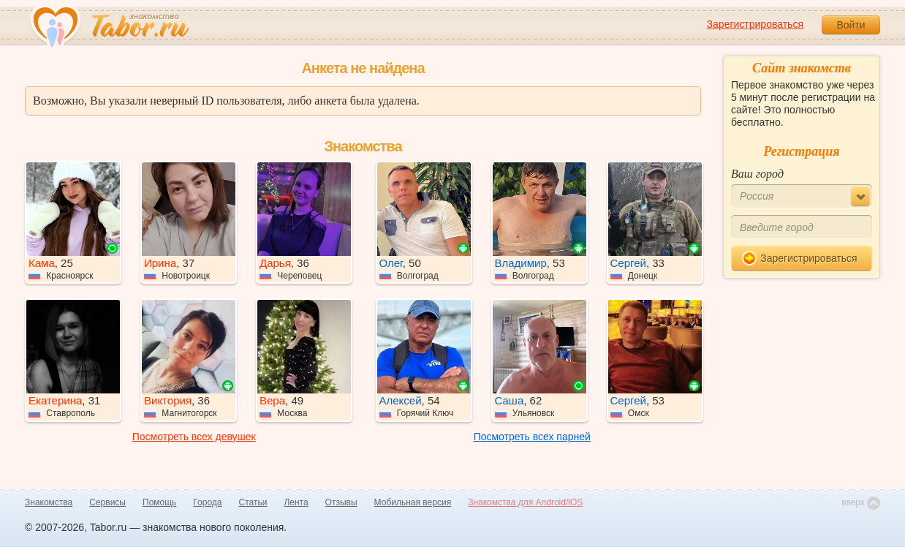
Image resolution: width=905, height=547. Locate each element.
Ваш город (757, 173)
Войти (850, 25)
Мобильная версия (413, 502)
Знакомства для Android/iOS (525, 502)
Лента (296, 502)
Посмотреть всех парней (532, 436)
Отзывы (341, 502)
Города (207, 502)
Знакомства (48, 502)
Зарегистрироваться (755, 24)
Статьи (253, 502)
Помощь (159, 502)
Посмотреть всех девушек (194, 436)
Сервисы (107, 502)
